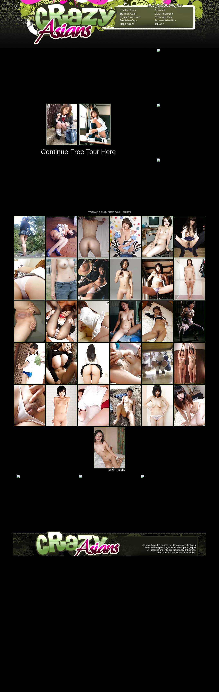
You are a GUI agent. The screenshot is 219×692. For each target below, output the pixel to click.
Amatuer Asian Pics (165, 20)
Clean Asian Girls (164, 13)
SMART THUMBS (116, 470)
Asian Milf (160, 10)
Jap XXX (159, 24)
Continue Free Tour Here (78, 152)
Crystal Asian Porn (130, 17)
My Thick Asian (128, 13)
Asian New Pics (163, 17)
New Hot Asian (128, 10)
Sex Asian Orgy (128, 20)
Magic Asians (127, 24)
